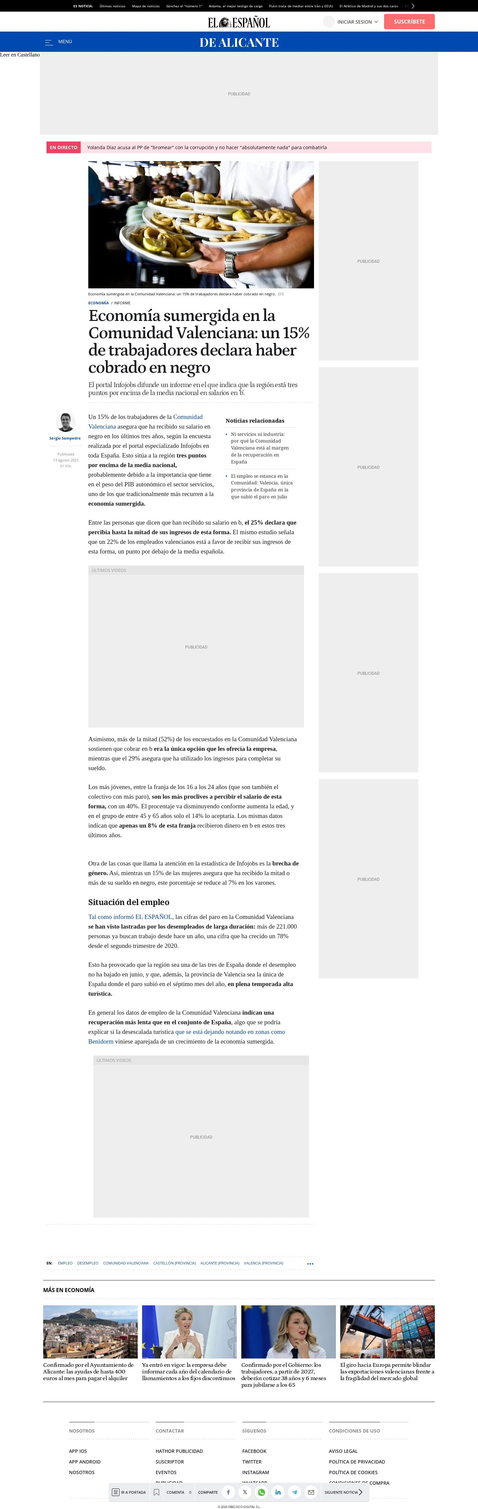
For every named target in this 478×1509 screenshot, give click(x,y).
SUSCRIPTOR (170, 1462)
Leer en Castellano (20, 54)
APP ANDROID (85, 1462)
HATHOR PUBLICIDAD (179, 1451)
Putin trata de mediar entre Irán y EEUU (301, 6)
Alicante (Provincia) (219, 1262)
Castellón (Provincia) (174, 1262)
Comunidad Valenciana (126, 1262)
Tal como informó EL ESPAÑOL (130, 916)
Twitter (252, 1462)
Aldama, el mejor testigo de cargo (236, 6)
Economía (98, 303)
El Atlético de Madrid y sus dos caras (369, 6)
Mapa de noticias (146, 6)
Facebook (254, 1451)
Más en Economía (68, 1290)
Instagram (255, 1472)
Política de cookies (353, 1472)
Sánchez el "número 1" (184, 6)
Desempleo (88, 1262)
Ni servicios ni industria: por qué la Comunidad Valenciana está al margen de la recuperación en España (260, 448)
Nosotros (82, 1472)
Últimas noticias (112, 6)
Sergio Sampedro (65, 438)
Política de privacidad (357, 1462)
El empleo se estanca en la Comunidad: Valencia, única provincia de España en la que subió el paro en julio (262, 486)
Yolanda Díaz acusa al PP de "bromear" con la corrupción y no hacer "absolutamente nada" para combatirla (207, 147)
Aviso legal (343, 1451)
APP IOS (78, 1451)
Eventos (166, 1472)
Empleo (65, 1262)
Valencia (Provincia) (263, 1262)
